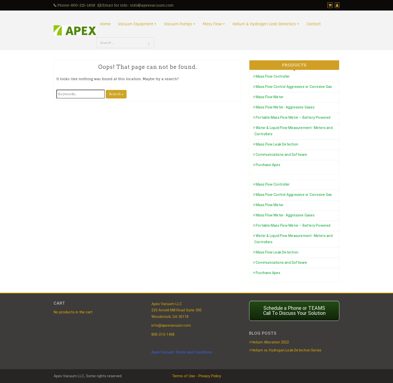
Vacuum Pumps (178, 24)
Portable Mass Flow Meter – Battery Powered (293, 117)
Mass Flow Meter (269, 97)
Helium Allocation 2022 (270, 342)
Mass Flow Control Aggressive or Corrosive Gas (294, 87)
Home (105, 24)
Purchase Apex (268, 165)
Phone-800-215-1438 (74, 5)
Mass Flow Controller (273, 76)
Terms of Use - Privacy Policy (196, 376)
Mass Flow (212, 24)
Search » (116, 94)
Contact (314, 24)
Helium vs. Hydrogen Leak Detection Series (286, 350)
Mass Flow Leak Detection (277, 144)
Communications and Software (281, 155)
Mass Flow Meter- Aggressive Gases (285, 107)
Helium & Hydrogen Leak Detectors (264, 24)
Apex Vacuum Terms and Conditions (181, 352)
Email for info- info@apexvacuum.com (136, 5)
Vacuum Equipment (135, 24)
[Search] (149, 44)
